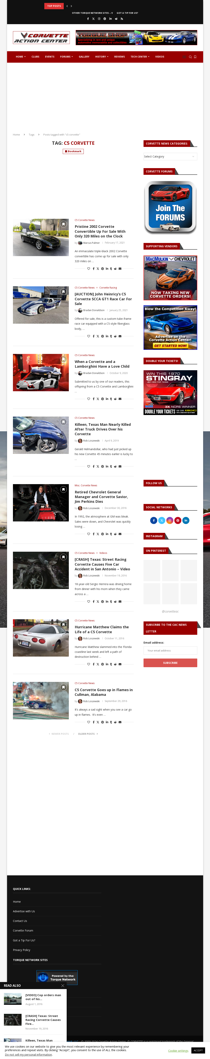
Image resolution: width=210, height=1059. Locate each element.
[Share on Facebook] (94, 268)
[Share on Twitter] (97, 268)
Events (49, 56)
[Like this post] (88, 268)
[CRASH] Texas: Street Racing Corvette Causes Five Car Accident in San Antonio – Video (102, 564)
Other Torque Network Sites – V (92, 12)
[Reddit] (116, 18)
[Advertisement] (105, 96)
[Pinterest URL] (152, 570)
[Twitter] (93, 18)
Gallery (84, 56)
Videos (159, 56)
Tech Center (139, 56)
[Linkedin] (110, 18)
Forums (65, 56)
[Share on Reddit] (115, 268)
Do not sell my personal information (28, 1054)
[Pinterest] (105, 18)
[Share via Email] (120, 268)
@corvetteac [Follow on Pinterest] (170, 611)
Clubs (35, 56)
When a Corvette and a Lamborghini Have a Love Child (102, 364)
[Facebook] (88, 18)
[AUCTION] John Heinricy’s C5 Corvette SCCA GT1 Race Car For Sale (103, 299)
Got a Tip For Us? (127, 12)
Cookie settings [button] (178, 1050)
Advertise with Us (24, 911)
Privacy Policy (21, 950)
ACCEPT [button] (198, 1050)
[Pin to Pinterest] (102, 268)
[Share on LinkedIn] (107, 268)
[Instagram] (99, 18)
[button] (67, 6)
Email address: (154, 642)
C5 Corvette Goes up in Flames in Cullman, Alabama (104, 692)
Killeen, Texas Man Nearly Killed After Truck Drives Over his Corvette (103, 429)
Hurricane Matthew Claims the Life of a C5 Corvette (102, 629)
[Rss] (122, 18)
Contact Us (20, 921)
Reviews (119, 56)
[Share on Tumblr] (111, 268)
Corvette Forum (23, 930)
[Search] (190, 57)
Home (19, 56)
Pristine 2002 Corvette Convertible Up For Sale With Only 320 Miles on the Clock (100, 231)
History (100, 56)
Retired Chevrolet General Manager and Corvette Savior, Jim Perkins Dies (101, 497)
